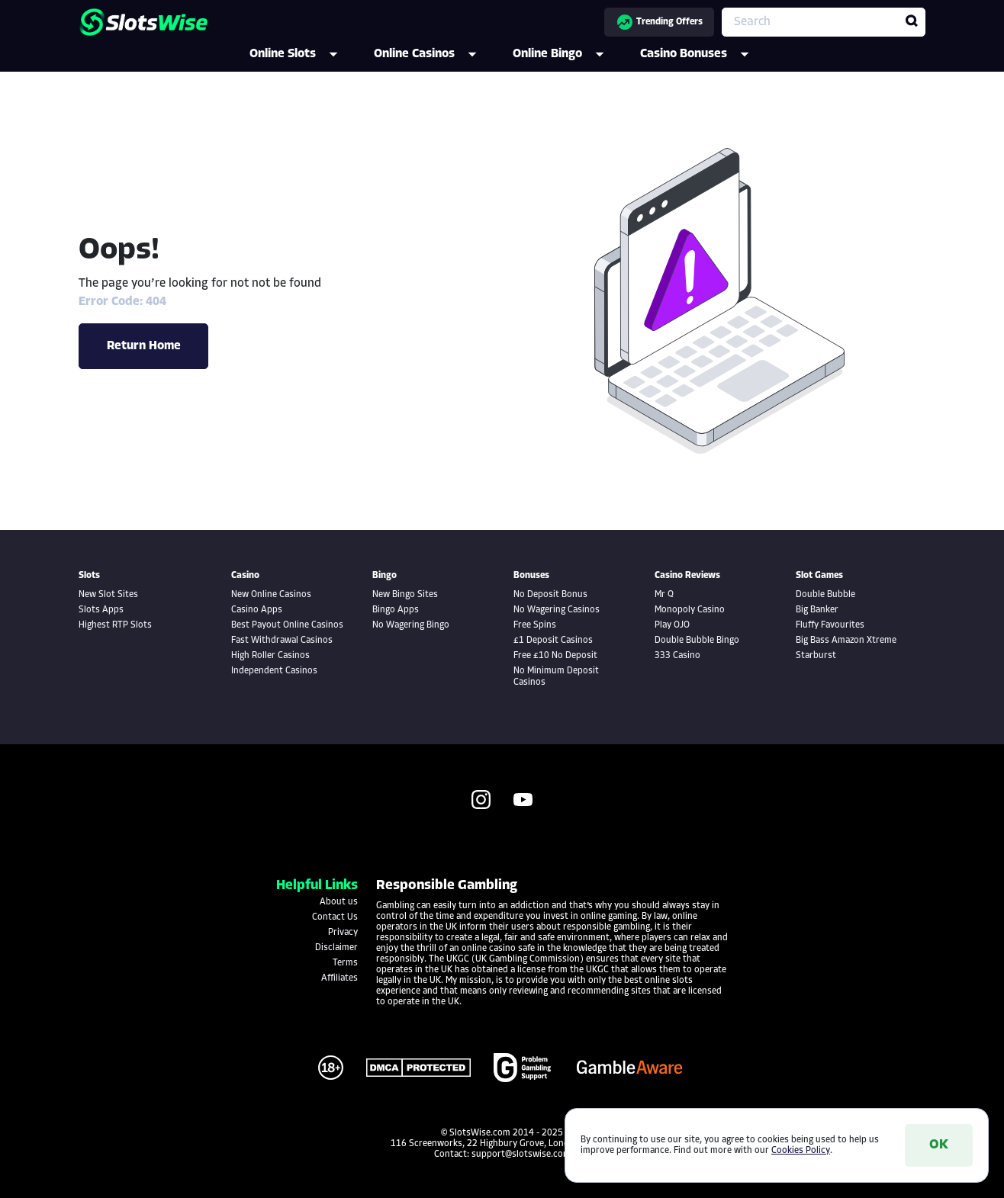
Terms (345, 963)
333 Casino (677, 655)
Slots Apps (101, 610)
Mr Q (664, 594)
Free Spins (534, 625)
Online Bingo (569, 54)
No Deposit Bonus (550, 594)
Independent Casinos (274, 671)
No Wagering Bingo (410, 625)
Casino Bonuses (705, 54)
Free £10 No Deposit (555, 655)
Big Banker (817, 610)
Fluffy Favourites (830, 625)
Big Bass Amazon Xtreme (846, 640)
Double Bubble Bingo (697, 640)
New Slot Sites (108, 594)
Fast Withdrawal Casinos (282, 640)
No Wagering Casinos (556, 610)
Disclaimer (336, 947)
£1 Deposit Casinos (553, 640)
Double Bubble (825, 594)
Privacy (343, 932)
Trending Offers (659, 22)
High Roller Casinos (270, 655)
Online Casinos (435, 54)
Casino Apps (256, 610)
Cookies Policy (800, 1150)
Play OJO (672, 625)
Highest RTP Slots (115, 625)
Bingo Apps (395, 610)
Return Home (144, 346)
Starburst (816, 655)
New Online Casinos (271, 594)
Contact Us (335, 917)
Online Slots (304, 54)
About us (339, 902)
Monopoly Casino (690, 610)
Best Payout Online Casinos (287, 625)
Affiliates (339, 978)
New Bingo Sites (405, 594)
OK (938, 1145)
